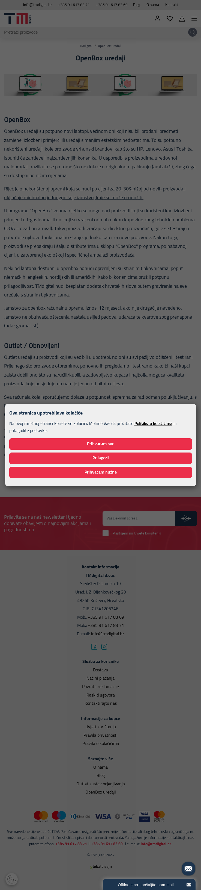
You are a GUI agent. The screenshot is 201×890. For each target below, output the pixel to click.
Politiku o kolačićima (153, 423)
